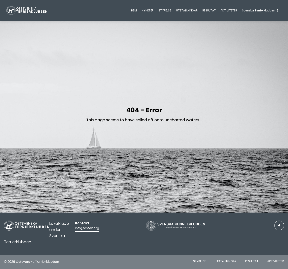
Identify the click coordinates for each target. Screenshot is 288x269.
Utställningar (187, 10)
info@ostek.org (87, 228)
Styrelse (165, 10)
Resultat (209, 10)
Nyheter (148, 10)
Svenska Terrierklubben (258, 10)
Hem (134, 10)
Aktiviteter (229, 10)
